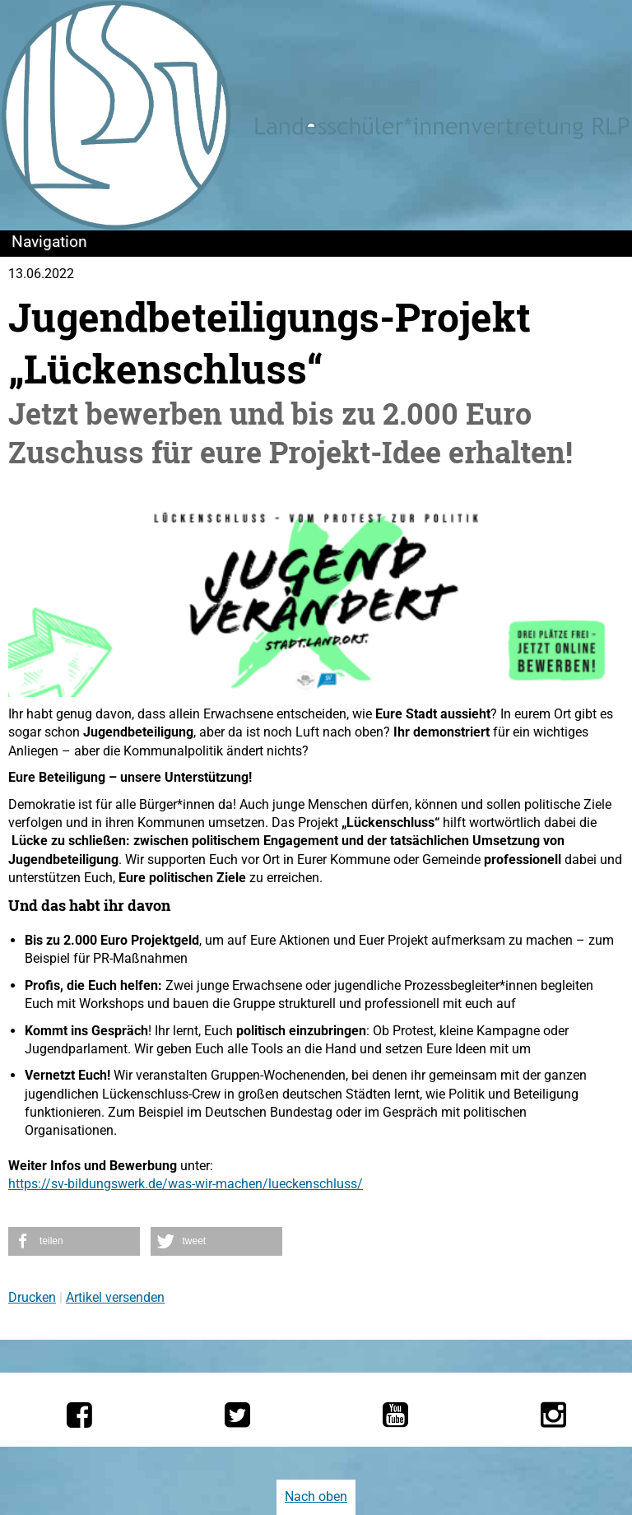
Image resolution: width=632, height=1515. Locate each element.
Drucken (32, 1297)
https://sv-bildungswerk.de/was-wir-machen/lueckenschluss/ (185, 1184)
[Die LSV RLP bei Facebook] (79, 1415)
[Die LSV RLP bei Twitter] (237, 1415)
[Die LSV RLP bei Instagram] (553, 1415)
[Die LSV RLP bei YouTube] (395, 1415)
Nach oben (316, 1496)
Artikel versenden (115, 1297)
